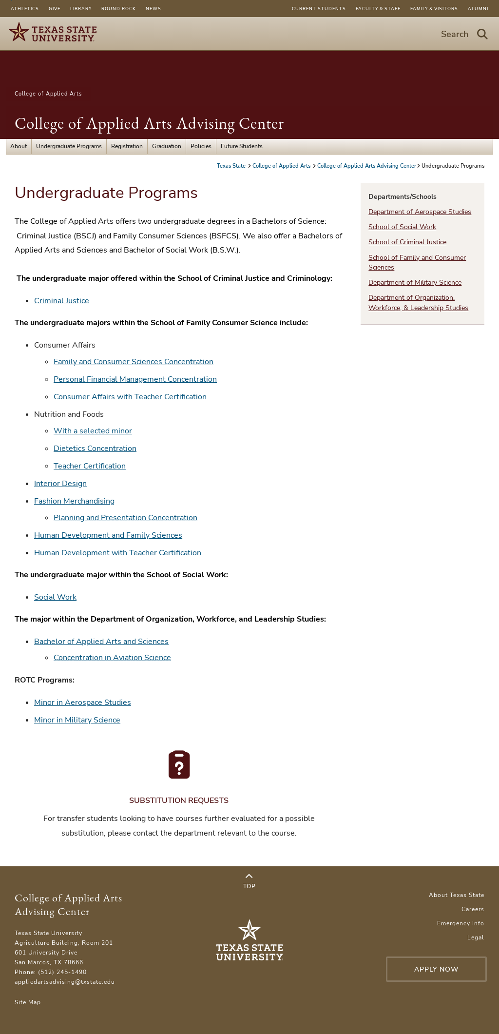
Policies (201, 146)
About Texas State (456, 895)
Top (249, 881)
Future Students (242, 146)
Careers (472, 909)
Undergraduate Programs (69, 146)
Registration (127, 146)
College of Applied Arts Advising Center (149, 123)
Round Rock (118, 9)
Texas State (232, 166)
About (18, 146)
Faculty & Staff (378, 9)
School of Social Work (402, 227)
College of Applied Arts (48, 94)
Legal (475, 937)
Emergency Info (460, 923)
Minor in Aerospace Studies (82, 702)
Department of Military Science (414, 282)
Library (81, 9)
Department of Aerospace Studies (419, 211)
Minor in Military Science (77, 720)
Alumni (478, 9)
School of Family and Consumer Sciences (417, 262)
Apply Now (436, 969)
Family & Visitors (434, 9)
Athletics (25, 9)
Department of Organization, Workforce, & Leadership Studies (418, 302)
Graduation (166, 146)
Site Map (28, 1002)
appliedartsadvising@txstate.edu (65, 982)
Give (54, 9)
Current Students (319, 9)
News (153, 9)
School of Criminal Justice (407, 242)
